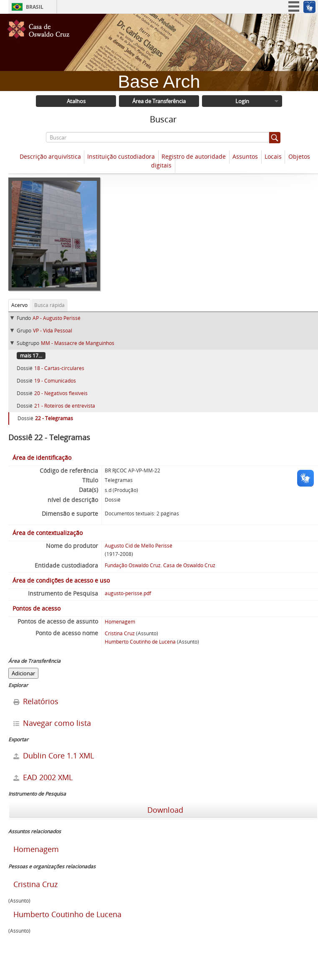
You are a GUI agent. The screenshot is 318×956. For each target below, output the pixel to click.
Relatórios (35, 701)
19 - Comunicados (55, 380)
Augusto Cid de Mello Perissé (138, 545)
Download (164, 810)
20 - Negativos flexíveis (61, 393)
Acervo (19, 305)
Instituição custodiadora (121, 156)
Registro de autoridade (194, 156)
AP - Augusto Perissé (57, 318)
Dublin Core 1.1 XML (53, 756)
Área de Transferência (159, 101)
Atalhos (76, 101)
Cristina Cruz (120, 633)
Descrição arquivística (50, 156)
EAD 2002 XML (43, 777)
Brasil (34, 6)
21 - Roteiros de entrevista (64, 405)
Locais (273, 156)
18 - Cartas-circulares (59, 368)
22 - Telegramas (54, 418)
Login (242, 101)
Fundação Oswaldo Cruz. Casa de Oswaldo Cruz (160, 565)
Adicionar (23, 673)
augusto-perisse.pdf (128, 593)
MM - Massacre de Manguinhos (77, 343)
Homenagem (120, 621)
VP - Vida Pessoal (52, 330)
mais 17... (31, 355)
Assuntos (245, 156)
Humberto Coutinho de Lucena (140, 641)
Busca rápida (49, 305)
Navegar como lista (52, 723)
